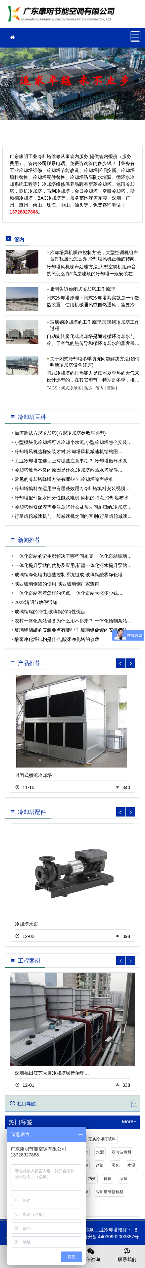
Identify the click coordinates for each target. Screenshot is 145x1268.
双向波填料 (121, 1152)
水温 (131, 1165)
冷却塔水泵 (26, 924)
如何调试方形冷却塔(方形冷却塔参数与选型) (60, 433)
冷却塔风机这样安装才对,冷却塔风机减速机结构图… (68, 451)
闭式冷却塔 (71, 388)
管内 (100, 388)
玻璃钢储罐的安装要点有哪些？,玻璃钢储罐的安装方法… (73, 630)
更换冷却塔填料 (102, 1139)
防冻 (88, 388)
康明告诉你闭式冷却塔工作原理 (82, 289)
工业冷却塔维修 (63, 16)
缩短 (123, 1178)
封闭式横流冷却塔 (33, 775)
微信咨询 (91, 1254)
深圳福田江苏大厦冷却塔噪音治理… (52, 1073)
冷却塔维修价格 (109, 1191)
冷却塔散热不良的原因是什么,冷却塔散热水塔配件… (68, 470)
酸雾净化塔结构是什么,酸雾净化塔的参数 (57, 639)
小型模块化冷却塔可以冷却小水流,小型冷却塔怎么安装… (73, 442)
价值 (108, 1178)
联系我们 (127, 1254)
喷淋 (111, 388)
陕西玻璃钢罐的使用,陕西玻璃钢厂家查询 (57, 583)
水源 (100, 1152)
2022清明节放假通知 (36, 602)
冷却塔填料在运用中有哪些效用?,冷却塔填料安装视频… (72, 488)
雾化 (116, 1165)
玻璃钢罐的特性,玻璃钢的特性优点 (50, 611)
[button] (130, 663)
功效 (92, 1178)
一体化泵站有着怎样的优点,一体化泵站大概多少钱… (68, 593)
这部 (100, 1165)
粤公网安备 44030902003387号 (103, 1236)
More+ (129, 1121)
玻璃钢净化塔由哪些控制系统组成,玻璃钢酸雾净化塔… (71, 574)
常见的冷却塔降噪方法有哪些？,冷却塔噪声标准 (64, 479)
